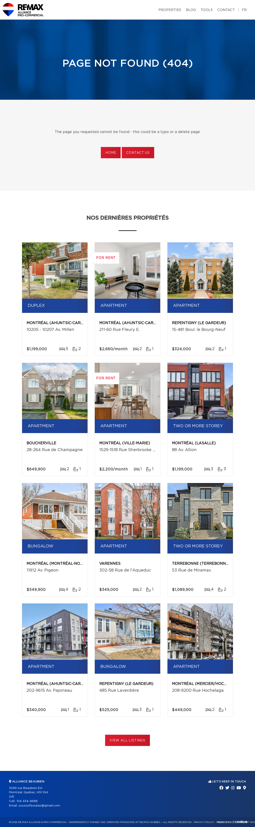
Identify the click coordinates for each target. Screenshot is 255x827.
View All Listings (127, 740)
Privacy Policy (204, 822)
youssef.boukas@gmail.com (39, 805)
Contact (226, 10)
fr (244, 10)
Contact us (137, 152)
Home (110, 152)
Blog (191, 10)
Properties (169, 10)
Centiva (240, 821)
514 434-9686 (27, 801)
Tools (207, 10)
